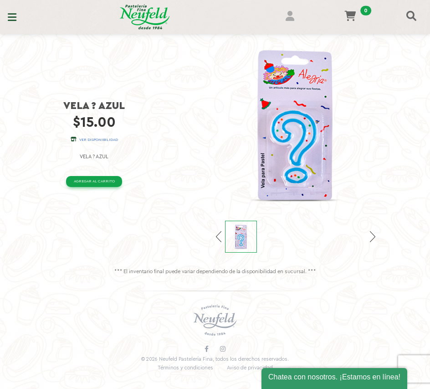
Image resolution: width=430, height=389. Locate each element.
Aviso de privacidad (250, 367)
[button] (295, 17)
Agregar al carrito (94, 181)
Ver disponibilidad (94, 140)
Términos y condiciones (185, 367)
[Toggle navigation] (12, 17)
